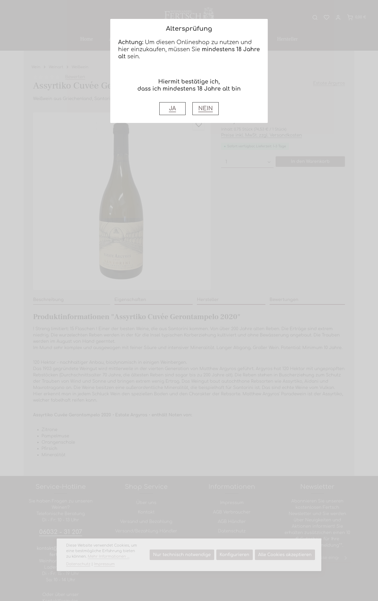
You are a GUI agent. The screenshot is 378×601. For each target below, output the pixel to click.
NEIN (205, 109)
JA (172, 109)
